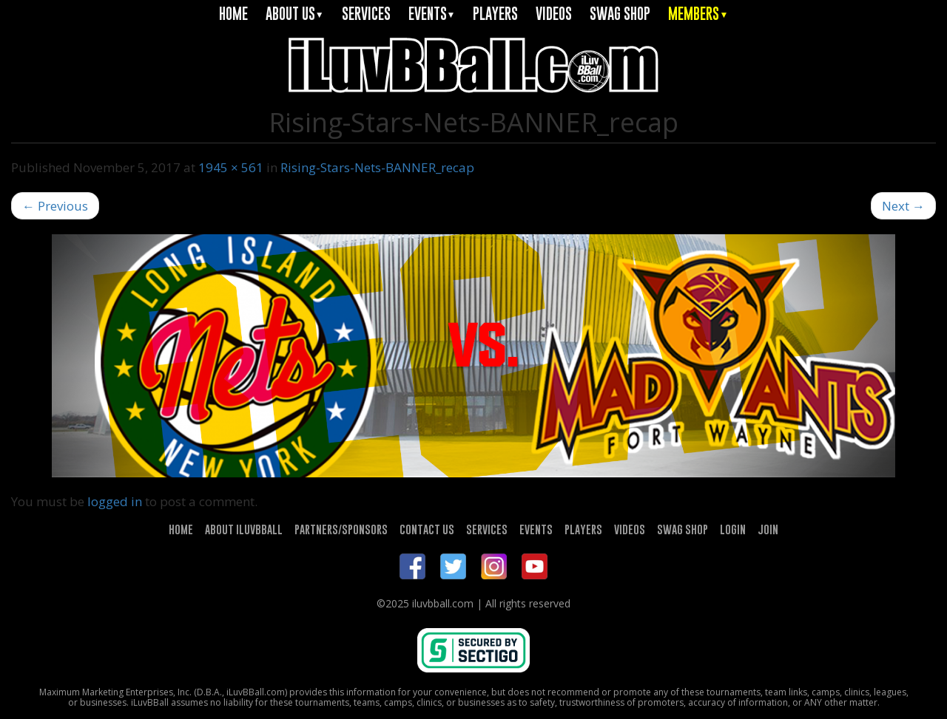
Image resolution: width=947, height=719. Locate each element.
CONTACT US (427, 529)
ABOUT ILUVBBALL (244, 529)
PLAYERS (495, 13)
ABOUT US (295, 13)
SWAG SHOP (620, 13)
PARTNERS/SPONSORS (341, 529)
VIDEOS (554, 13)
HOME (233, 13)
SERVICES (366, 13)
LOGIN (733, 529)
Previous (55, 205)
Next (903, 205)
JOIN (768, 529)
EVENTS (432, 13)
